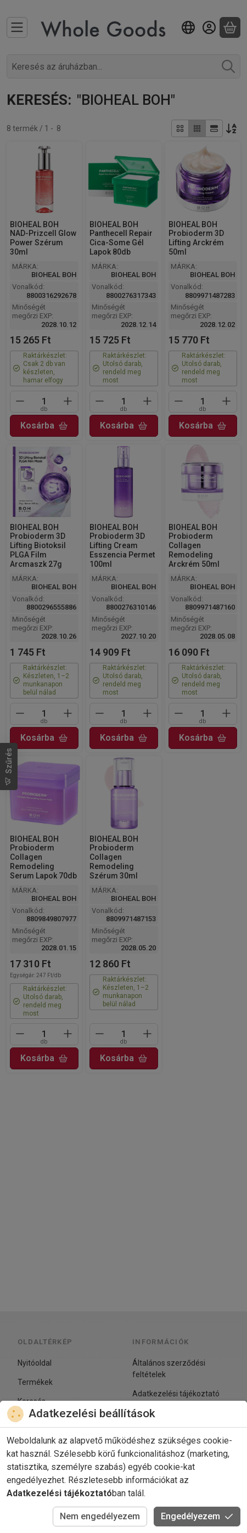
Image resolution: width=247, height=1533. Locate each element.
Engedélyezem (197, 1516)
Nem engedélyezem (100, 1516)
